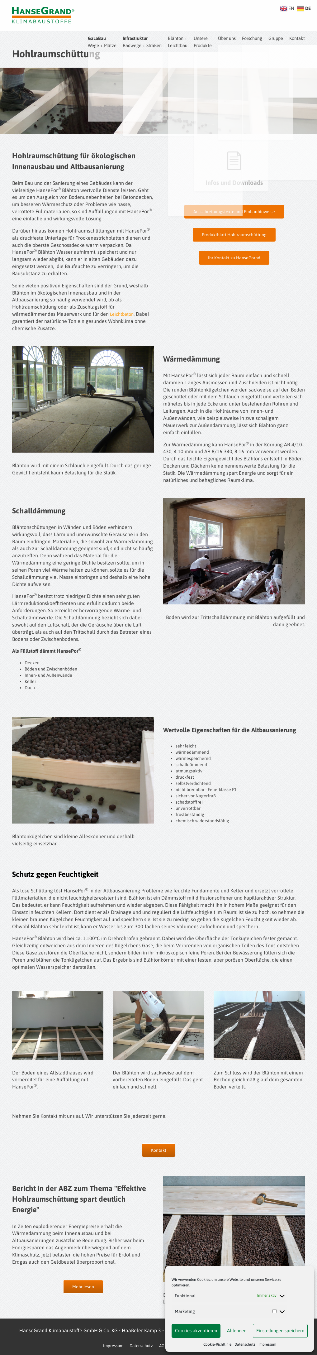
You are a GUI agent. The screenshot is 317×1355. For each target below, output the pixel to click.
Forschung (247, 38)
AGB (162, 1345)
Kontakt (296, 38)
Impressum (267, 1344)
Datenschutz (244, 1344)
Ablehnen (236, 1330)
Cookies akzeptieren (196, 1330)
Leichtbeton (123, 314)
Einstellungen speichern (280, 1330)
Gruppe (273, 38)
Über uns (220, 38)
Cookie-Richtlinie (217, 1344)
